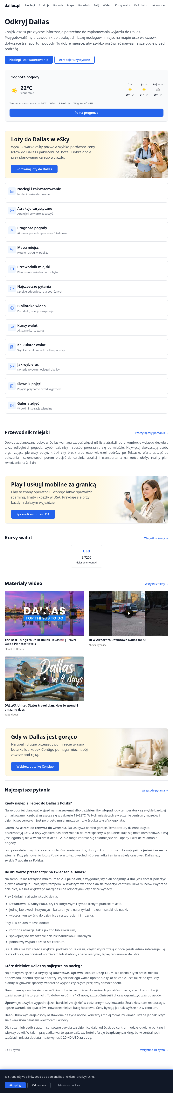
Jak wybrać (158, 5)
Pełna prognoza (86, 113)
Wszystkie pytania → (155, 790)
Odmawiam (39, 1085)
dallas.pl (12, 5)
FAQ (96, 5)
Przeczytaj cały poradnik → (151, 433)
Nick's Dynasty (97, 645)
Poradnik (84, 5)
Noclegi (30, 5)
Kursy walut (122, 5)
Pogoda (58, 5)
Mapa (70, 5)
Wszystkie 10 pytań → (154, 1050)
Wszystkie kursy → (156, 538)
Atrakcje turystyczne (74, 60)
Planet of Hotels (14, 649)
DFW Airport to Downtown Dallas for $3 (117, 640)
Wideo (107, 5)
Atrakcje (44, 5)
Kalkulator (141, 5)
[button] (44, 613)
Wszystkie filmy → (156, 584)
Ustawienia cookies (68, 1085)
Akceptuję (15, 1085)
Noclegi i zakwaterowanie (28, 60)
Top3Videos (11, 714)
